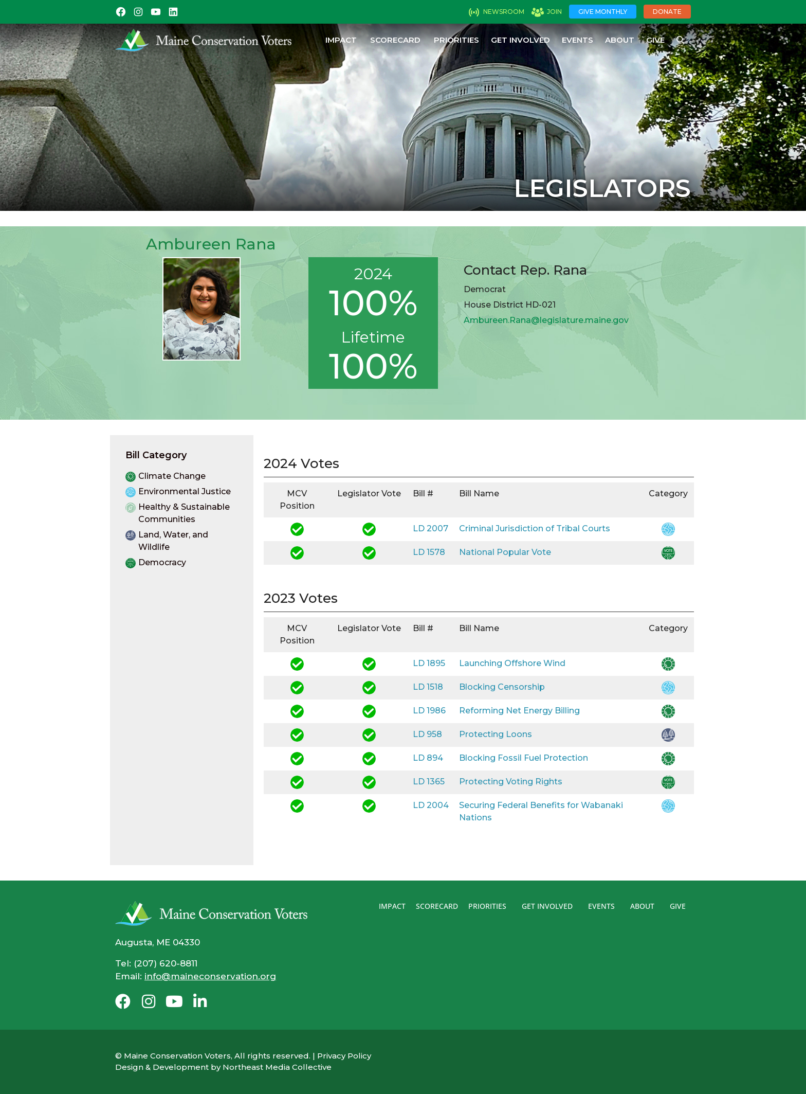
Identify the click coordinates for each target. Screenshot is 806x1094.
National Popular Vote (505, 552)
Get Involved (520, 40)
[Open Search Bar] (680, 40)
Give (655, 40)
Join (554, 11)
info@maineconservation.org (210, 976)
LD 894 (428, 758)
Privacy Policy (344, 1056)
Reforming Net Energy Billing (519, 710)
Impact (341, 40)
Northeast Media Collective (277, 1067)
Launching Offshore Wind (512, 663)
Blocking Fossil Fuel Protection (523, 758)
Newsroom (503, 11)
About (619, 40)
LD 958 (427, 734)
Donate (667, 11)
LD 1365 (429, 781)
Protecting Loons (495, 734)
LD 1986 (429, 710)
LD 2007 (430, 528)
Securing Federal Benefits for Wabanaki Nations (541, 811)
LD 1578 (429, 552)
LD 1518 (428, 687)
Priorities (456, 40)
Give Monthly (602, 11)
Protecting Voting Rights (510, 781)
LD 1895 (429, 663)
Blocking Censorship (502, 687)
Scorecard (395, 40)
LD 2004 (431, 805)
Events (577, 40)
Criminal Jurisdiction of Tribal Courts (534, 528)
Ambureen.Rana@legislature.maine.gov (546, 320)
